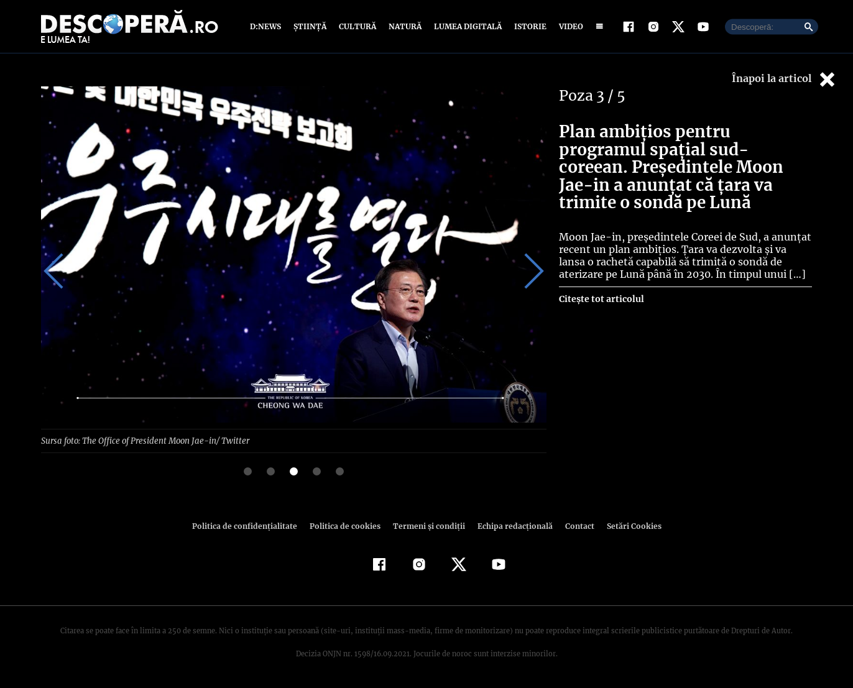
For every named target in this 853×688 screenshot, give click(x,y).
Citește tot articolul (601, 299)
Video (571, 26)
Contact (579, 525)
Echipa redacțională (515, 525)
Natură (405, 26)
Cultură (357, 26)
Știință (310, 26)
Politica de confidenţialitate (244, 525)
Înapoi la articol (783, 79)
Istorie (530, 26)
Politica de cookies (345, 525)
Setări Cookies (634, 525)
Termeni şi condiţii (429, 525)
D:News (266, 26)
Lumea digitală (468, 26)
